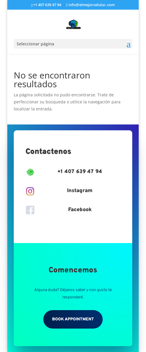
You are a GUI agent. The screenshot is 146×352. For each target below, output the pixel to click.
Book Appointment (73, 319)
